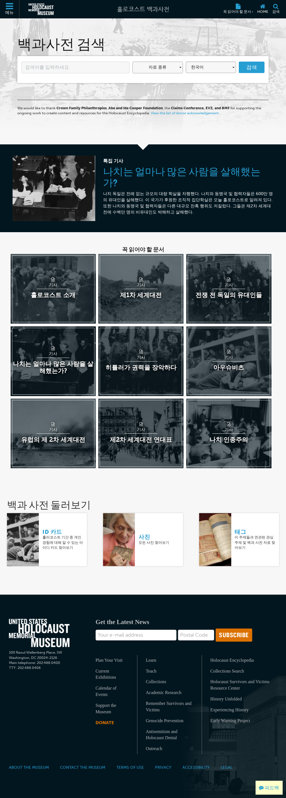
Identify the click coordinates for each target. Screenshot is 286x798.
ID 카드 (52, 531)
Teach (151, 671)
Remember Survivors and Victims (169, 706)
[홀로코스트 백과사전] (143, 9)
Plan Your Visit (109, 660)
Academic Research (163, 692)
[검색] (276, 9)
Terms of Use (130, 767)
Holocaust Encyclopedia (232, 660)
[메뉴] (10, 9)
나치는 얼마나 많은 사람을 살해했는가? (182, 177)
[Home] (262, 9)
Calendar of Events (106, 691)
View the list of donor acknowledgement (185, 113)
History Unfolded (226, 699)
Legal (226, 767)
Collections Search (227, 671)
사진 (144, 536)
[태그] (215, 539)
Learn (151, 660)
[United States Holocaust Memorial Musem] (39, 633)
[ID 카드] (23, 539)
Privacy (163, 767)
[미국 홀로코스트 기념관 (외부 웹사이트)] (41, 9)
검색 (251, 67)
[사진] (119, 539)
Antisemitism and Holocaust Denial (161, 734)
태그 (240, 531)
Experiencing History (229, 709)
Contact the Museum (82, 767)
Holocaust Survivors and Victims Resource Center (240, 684)
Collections (156, 681)
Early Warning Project (230, 720)
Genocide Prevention (164, 720)
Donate (105, 722)
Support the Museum (106, 708)
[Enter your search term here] (76, 67)
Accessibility (195, 767)
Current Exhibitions (106, 674)
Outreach (154, 748)
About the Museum (29, 767)
